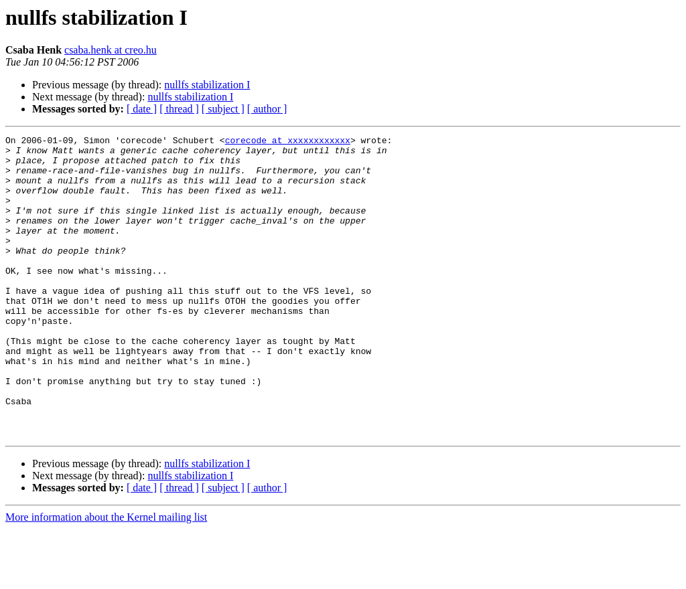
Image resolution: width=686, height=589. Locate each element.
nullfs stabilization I (207, 84)
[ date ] (142, 108)
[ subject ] (223, 108)
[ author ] (267, 108)
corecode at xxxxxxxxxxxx (287, 142)
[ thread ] (179, 108)
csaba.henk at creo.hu (110, 50)
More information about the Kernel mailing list (106, 577)
